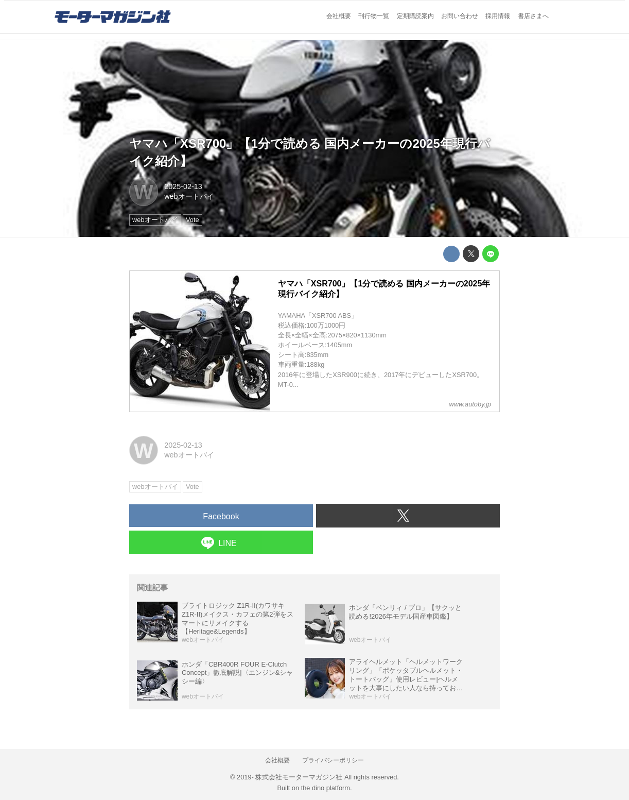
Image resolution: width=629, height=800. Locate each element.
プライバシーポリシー (333, 760)
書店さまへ (533, 16)
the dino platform (325, 788)
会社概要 (338, 16)
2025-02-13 (183, 186)
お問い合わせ (459, 16)
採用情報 (497, 16)
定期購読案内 (415, 16)
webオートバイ (189, 196)
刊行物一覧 (373, 16)
